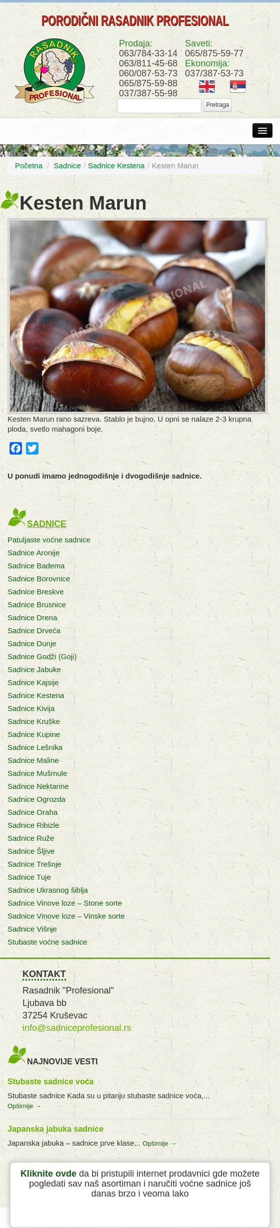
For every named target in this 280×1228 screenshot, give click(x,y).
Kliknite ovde (48, 1174)
